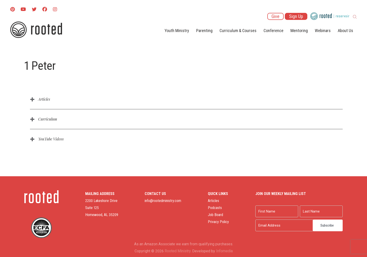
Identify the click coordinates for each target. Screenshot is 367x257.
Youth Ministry (177, 30)
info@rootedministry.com (163, 200)
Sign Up (296, 16)
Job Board (215, 215)
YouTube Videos (51, 138)
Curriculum (47, 119)
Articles (44, 99)
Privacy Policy (218, 222)
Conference (273, 30)
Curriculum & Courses (238, 30)
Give (275, 16)
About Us (345, 30)
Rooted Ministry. (178, 251)
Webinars (323, 30)
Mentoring (299, 30)
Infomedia (224, 251)
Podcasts (215, 208)
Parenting (204, 30)
